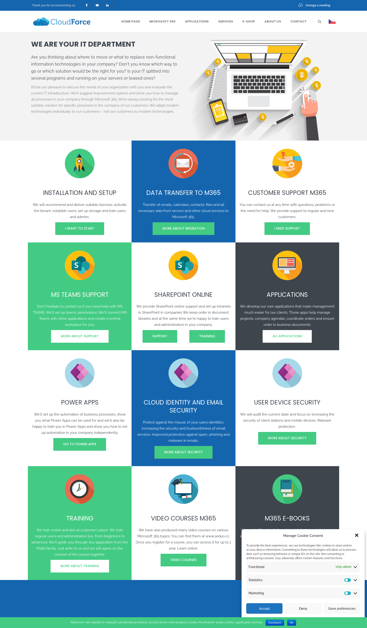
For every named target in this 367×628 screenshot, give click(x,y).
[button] (357, 536)
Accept (264, 608)
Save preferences (342, 608)
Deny (303, 608)
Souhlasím (275, 622)
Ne (291, 622)
